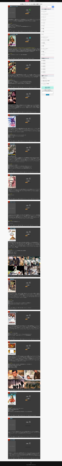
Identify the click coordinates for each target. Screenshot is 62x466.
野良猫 (11, 175)
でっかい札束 (12, 439)
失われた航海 (12, 144)
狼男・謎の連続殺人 (13, 392)
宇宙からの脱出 (12, 228)
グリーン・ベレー (13, 342)
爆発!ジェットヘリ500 (14, 6)
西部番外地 (12, 279)
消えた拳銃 (12, 61)
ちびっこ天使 (12, 90)
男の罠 (11, 418)
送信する (48, 94)
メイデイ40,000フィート (14, 115)
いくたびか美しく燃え (14, 34)
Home (31, 462)
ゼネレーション (12, 201)
